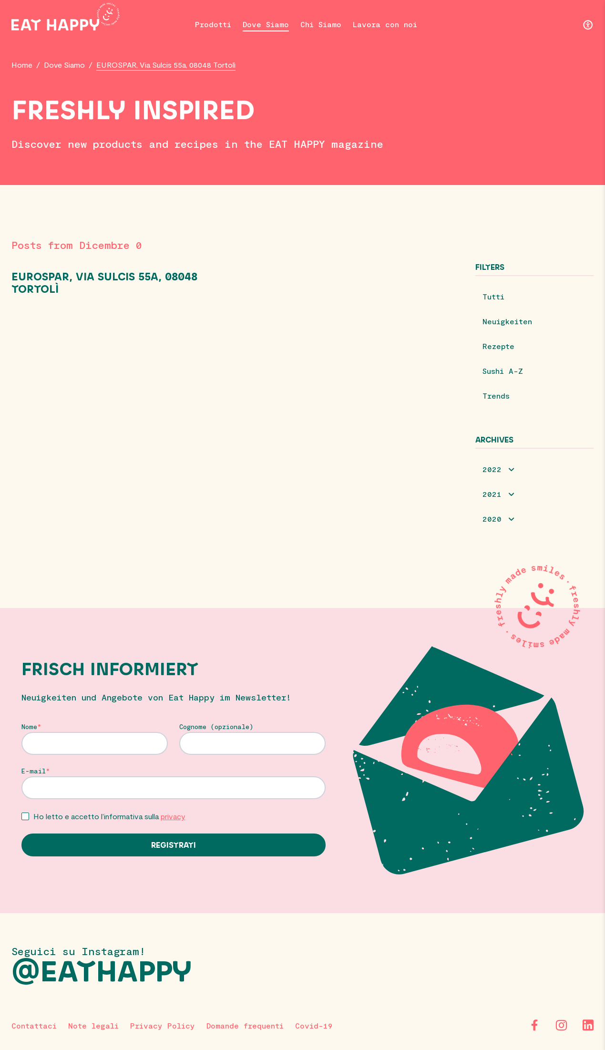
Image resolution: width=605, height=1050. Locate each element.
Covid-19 (314, 1025)
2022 (492, 469)
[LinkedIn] (588, 1025)
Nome (29, 727)
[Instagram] (561, 1025)
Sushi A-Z (502, 370)
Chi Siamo (320, 24)
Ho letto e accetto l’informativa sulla (109, 816)
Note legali (93, 1025)
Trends (496, 395)
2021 (492, 493)
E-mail (33, 771)
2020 (492, 518)
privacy (173, 816)
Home (21, 64)
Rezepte (498, 345)
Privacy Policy (162, 1025)
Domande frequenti (245, 1025)
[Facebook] (534, 1025)
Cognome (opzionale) (216, 727)
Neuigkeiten (507, 321)
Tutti (493, 296)
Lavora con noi (385, 24)
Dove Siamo (266, 24)
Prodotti (213, 24)
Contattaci (34, 1025)
